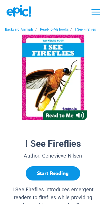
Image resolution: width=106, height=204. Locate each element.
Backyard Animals (19, 29)
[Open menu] (96, 12)
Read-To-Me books (54, 29)
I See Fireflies (85, 29)
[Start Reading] (53, 173)
